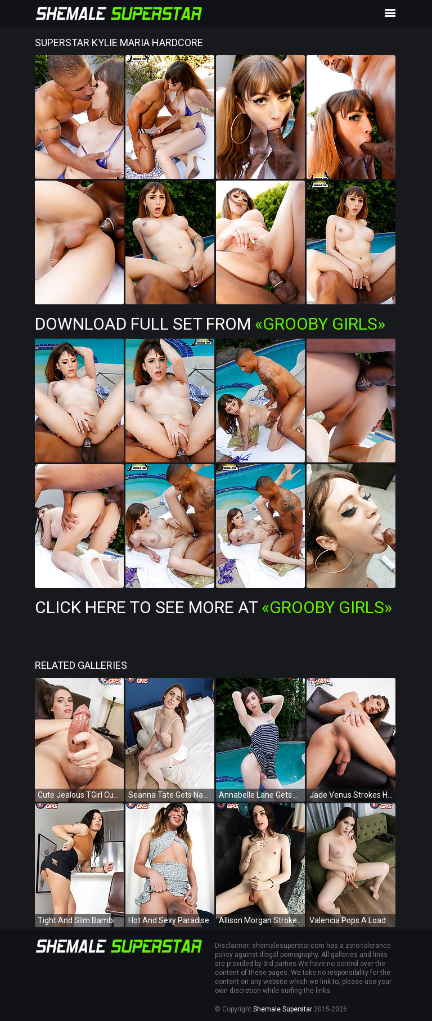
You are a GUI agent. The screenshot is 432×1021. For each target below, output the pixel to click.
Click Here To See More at (213, 607)
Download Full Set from (210, 324)
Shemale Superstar (282, 1009)
